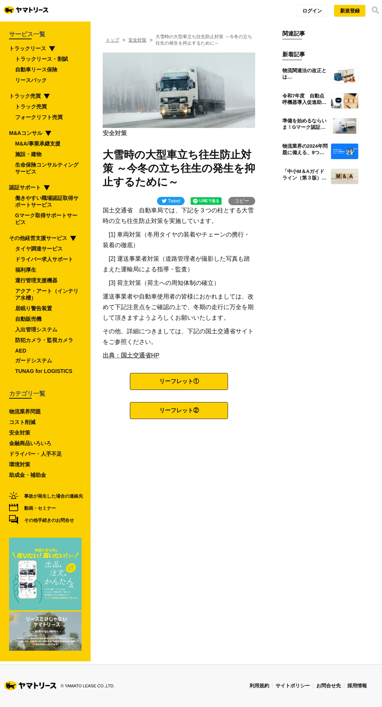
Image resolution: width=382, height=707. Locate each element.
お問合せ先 (328, 685)
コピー (241, 201)
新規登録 (350, 11)
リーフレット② (179, 410)
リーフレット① (179, 381)
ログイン (312, 11)
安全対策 (137, 40)
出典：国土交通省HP (131, 355)
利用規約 (259, 685)
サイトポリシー (293, 685)
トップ (112, 40)
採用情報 (357, 685)
